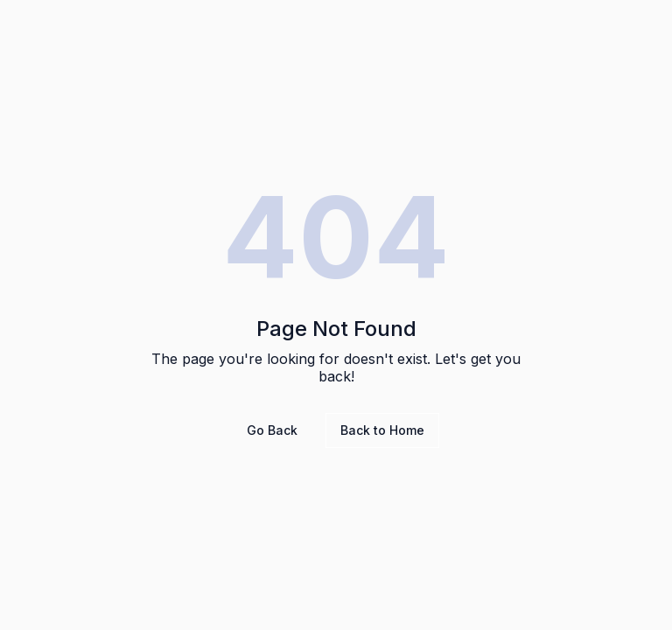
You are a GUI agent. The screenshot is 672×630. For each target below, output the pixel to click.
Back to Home (382, 430)
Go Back (272, 430)
